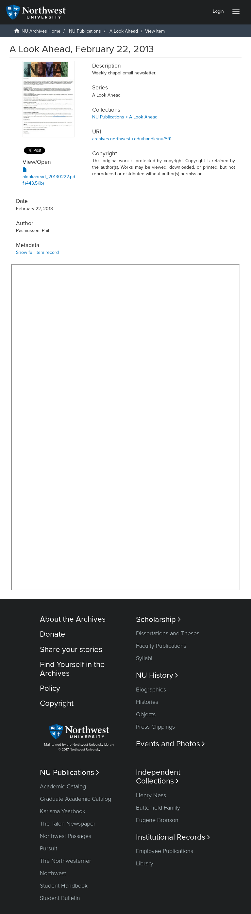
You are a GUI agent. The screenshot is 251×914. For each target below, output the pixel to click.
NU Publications (85, 31)
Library (144, 863)
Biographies (151, 689)
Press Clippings (155, 726)
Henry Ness (151, 795)
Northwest (53, 873)
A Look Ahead (123, 31)
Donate (52, 634)
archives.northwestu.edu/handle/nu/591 (132, 139)
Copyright (57, 703)
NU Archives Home (41, 31)
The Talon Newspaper (67, 823)
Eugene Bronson (157, 820)
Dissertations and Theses (167, 633)
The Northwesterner (65, 860)
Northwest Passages (65, 836)
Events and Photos (170, 744)
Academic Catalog (63, 786)
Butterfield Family (158, 807)
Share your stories (71, 649)
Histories (147, 701)
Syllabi (144, 658)
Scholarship (158, 619)
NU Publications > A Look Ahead (125, 117)
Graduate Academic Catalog (75, 798)
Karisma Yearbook (62, 811)
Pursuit (48, 848)
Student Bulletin (60, 898)
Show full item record (37, 252)
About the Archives (73, 619)
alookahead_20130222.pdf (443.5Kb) (49, 176)
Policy (50, 688)
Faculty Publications (161, 645)
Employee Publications (164, 851)
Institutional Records (173, 837)
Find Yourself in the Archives (72, 669)
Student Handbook (64, 885)
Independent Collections (158, 776)
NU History (157, 675)
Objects (146, 714)
